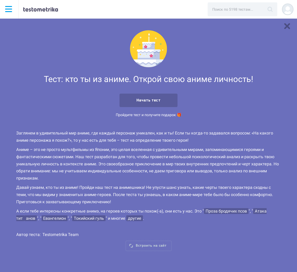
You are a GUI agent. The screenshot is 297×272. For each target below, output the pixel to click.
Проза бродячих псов (226, 211)
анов (30, 218)
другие (134, 218)
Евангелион (54, 218)
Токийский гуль (89, 218)
